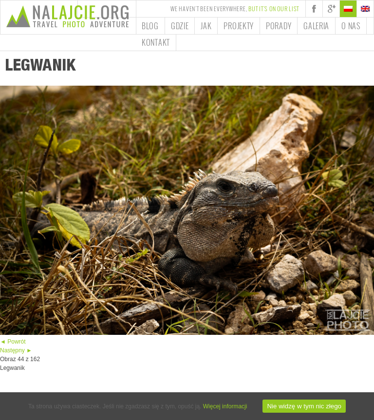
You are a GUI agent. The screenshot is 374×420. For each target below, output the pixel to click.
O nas (350, 26)
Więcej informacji (225, 406)
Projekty (239, 26)
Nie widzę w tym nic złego (304, 406)
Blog (150, 26)
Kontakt (156, 42)
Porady (278, 26)
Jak (206, 26)
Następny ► (16, 350)
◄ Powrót (13, 341)
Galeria (316, 26)
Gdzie (180, 26)
